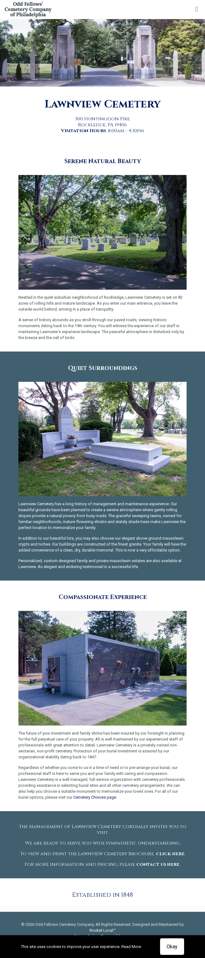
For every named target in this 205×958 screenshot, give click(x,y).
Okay (172, 947)
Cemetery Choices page (94, 797)
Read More (131, 946)
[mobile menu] (196, 9)
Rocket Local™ (103, 930)
